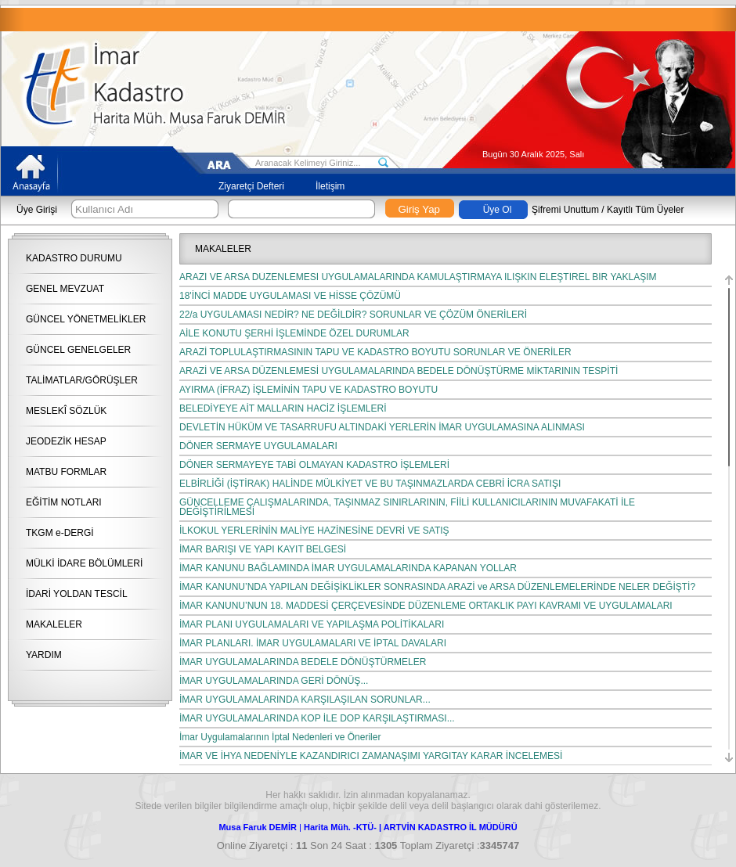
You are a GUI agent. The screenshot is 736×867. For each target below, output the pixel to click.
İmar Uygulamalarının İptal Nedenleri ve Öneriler (280, 737)
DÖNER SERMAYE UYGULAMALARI (258, 446)
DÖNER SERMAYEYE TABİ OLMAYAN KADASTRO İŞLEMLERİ (314, 464)
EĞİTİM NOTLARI (64, 502)
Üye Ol (497, 209)
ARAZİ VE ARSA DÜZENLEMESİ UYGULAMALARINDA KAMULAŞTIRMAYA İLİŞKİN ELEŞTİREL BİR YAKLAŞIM (418, 277)
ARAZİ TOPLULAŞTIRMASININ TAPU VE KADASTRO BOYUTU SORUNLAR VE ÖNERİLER (375, 352)
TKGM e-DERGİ (60, 532)
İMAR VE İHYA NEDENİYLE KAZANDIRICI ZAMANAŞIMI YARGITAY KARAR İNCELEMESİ (370, 756)
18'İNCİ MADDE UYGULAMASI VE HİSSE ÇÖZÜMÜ (290, 295)
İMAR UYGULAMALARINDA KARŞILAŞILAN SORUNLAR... (305, 699)
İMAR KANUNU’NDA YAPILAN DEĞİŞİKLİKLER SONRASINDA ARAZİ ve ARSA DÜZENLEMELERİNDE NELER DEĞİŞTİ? (437, 587)
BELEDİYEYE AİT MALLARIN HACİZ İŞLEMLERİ (283, 408)
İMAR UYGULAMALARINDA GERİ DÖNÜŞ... (273, 680)
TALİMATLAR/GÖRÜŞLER (82, 380)
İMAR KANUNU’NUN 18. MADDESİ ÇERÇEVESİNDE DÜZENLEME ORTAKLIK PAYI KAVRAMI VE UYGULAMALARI (426, 605)
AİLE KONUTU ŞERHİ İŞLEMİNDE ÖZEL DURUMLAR (294, 333)
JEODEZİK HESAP (66, 441)
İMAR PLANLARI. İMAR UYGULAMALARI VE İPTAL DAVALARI (312, 643)
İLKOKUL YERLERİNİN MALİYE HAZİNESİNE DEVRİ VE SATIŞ (314, 530)
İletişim (330, 186)
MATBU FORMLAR (66, 471)
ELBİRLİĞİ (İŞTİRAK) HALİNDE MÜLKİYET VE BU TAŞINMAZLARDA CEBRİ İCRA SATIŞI (370, 483)
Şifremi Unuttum (565, 209)
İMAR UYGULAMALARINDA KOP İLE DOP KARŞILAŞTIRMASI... (317, 718)
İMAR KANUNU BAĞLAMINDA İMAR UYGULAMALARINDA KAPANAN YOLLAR (348, 568)
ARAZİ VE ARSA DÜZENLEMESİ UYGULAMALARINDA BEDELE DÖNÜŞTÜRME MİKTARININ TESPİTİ (398, 371)
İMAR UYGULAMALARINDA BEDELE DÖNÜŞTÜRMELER (302, 662)
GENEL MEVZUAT (65, 288)
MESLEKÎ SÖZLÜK (66, 410)
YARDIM (44, 654)
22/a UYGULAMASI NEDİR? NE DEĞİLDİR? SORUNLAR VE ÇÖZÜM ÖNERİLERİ (353, 314)
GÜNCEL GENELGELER (78, 349)
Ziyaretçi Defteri (251, 186)
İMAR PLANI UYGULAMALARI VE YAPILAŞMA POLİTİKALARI (311, 624)
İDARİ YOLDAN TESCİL (77, 593)
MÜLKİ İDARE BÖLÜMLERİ (84, 563)
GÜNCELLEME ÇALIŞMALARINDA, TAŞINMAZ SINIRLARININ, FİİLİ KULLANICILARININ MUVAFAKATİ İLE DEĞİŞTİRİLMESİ (407, 507)
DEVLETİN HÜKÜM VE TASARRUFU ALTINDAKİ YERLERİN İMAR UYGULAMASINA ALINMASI (382, 427)
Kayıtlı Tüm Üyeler (645, 209)
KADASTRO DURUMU (74, 258)
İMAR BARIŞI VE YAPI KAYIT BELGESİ (262, 549)
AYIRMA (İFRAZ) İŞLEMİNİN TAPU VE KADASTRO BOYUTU (311, 389)
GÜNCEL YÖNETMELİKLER (86, 319)
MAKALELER (54, 624)
